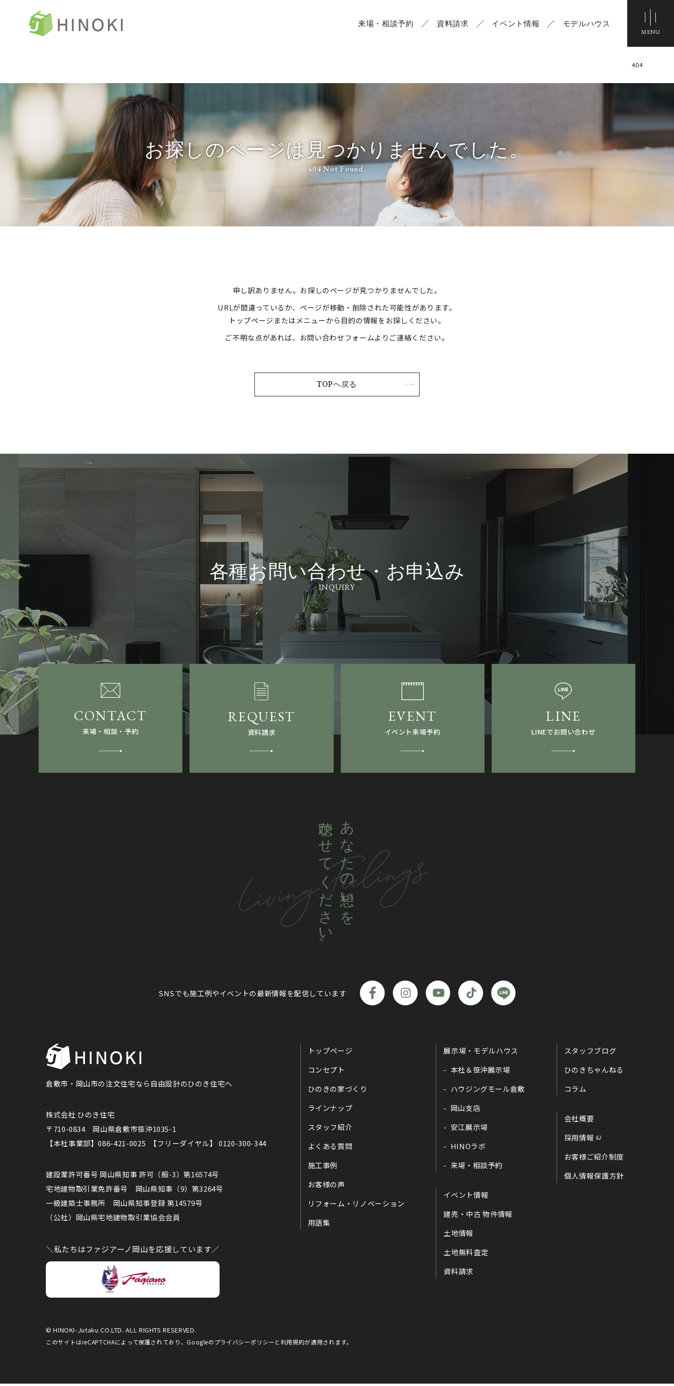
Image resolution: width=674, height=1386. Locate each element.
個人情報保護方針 (594, 1178)
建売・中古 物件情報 (477, 1217)
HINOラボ (468, 1149)
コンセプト (326, 1072)
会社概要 (579, 1121)
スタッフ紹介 (330, 1130)
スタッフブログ (590, 1053)
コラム (575, 1092)
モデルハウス (586, 24)
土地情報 (458, 1236)
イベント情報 (515, 24)
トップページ (330, 1053)
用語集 (319, 1225)
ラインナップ (330, 1111)
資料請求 (452, 24)
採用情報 (579, 1140)
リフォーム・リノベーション (356, 1206)
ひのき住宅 (79, 24)
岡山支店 (466, 1111)
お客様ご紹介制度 (594, 1159)
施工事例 (323, 1168)
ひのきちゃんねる (594, 1072)
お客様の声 (326, 1187)
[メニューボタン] (650, 24)
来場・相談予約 (384, 24)
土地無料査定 (465, 1255)
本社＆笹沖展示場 (480, 1072)
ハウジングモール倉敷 (488, 1092)
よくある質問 (330, 1149)
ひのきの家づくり (338, 1092)
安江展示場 (469, 1130)
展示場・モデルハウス (480, 1053)
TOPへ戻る (337, 384)
